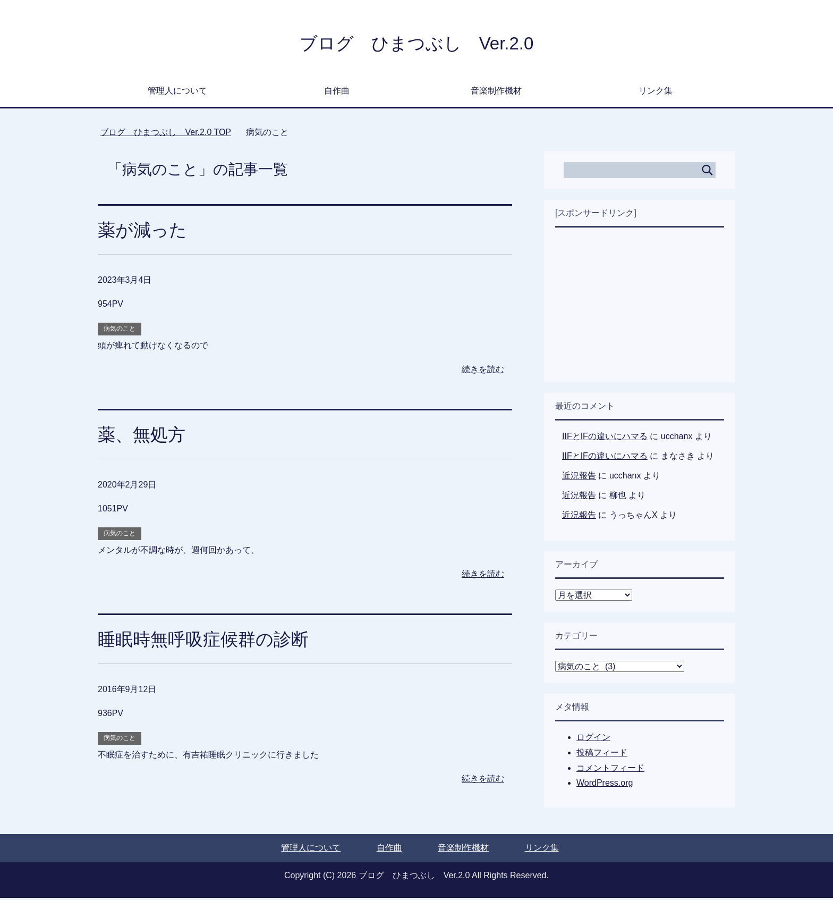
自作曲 (337, 92)
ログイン (593, 739)
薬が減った (144, 232)
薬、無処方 (143, 436)
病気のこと (119, 330)
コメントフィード (610, 770)
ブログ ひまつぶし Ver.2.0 (416, 44)
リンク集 (656, 92)
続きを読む (483, 371)
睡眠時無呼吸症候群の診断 (206, 641)
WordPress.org (604, 784)
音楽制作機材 (496, 92)
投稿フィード (601, 754)
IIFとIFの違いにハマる (605, 438)
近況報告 (579, 477)
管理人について (177, 92)
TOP (165, 134)
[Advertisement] (639, 306)
